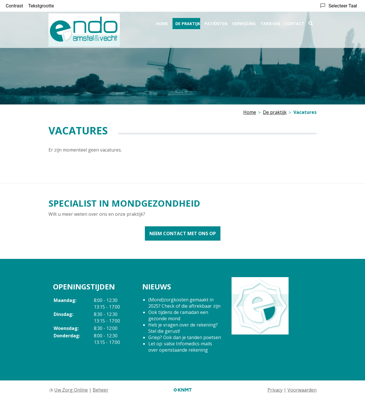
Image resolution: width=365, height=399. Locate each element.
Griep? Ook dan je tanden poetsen (184, 337)
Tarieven (270, 22)
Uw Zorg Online (71, 390)
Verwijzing (244, 22)
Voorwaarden (302, 390)
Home (162, 22)
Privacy (275, 390)
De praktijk (187, 22)
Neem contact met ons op (182, 233)
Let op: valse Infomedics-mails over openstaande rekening (180, 346)
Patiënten (216, 22)
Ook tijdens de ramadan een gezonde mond (178, 315)
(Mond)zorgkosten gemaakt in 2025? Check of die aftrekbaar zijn (184, 303)
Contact (294, 22)
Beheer (100, 390)
